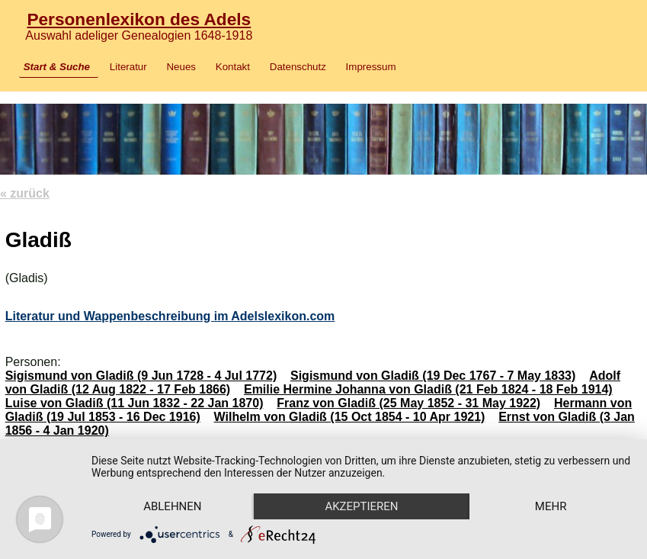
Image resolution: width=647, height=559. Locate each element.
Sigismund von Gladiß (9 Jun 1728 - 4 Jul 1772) (141, 375)
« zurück (25, 193)
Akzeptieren (361, 506)
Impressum (371, 66)
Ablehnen (172, 506)
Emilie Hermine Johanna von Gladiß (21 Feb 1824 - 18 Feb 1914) (428, 389)
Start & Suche (57, 66)
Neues (181, 66)
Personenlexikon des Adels (139, 19)
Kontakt (233, 66)
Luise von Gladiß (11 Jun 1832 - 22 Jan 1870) (134, 403)
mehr (551, 506)
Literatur (128, 66)
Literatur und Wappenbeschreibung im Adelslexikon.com (170, 316)
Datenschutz (298, 66)
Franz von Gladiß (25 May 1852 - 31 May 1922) (408, 403)
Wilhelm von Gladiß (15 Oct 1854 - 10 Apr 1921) (349, 416)
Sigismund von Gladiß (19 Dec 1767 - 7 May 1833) (432, 375)
